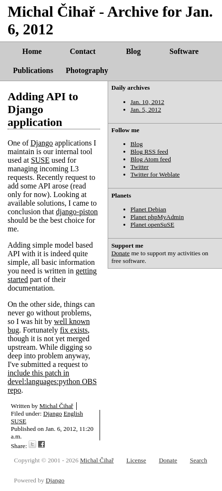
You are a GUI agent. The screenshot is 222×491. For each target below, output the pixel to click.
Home (32, 51)
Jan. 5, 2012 (146, 109)
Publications (33, 70)
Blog (133, 51)
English (73, 413)
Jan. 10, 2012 (147, 101)
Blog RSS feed (149, 151)
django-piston (77, 212)
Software (184, 51)
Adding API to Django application (43, 109)
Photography (87, 70)
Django (41, 143)
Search (198, 460)
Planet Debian (148, 209)
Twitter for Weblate (155, 174)
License (136, 460)
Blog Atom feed (151, 159)
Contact (82, 51)
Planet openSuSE (152, 224)
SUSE (40, 160)
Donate (120, 253)
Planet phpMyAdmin (157, 216)
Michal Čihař (56, 405)
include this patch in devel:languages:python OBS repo (52, 381)
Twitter (140, 166)
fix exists (74, 330)
